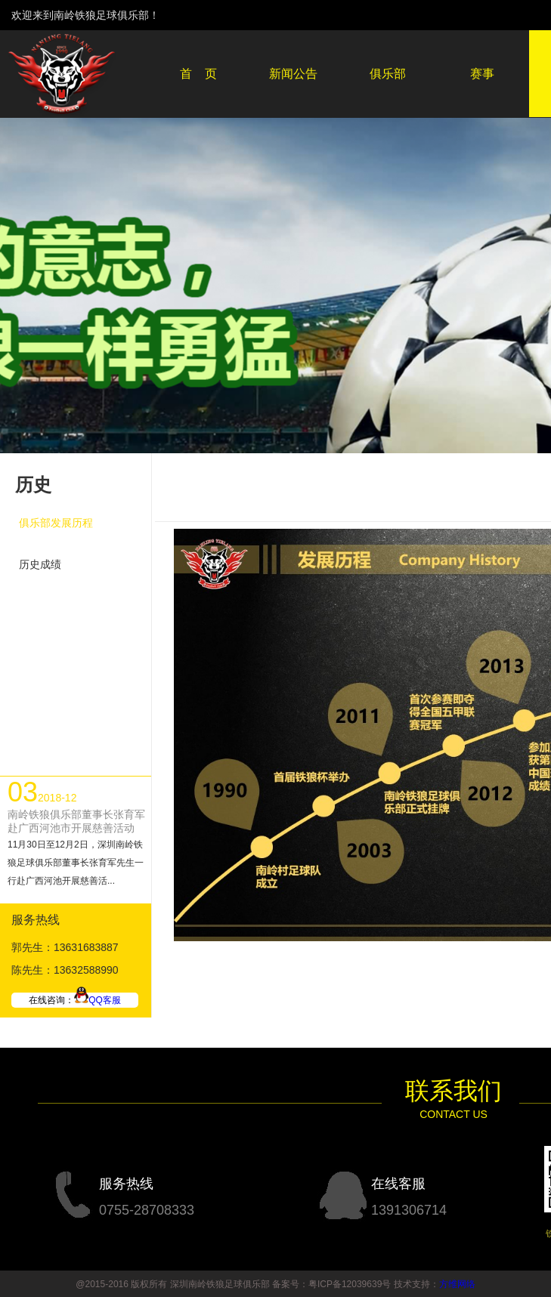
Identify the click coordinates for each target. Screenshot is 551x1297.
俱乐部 (388, 73)
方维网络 (457, 1284)
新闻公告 (293, 73)
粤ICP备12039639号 (349, 1284)
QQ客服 (97, 1000)
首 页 (199, 73)
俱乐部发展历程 (56, 523)
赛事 (482, 73)
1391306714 (409, 1210)
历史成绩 (40, 564)
